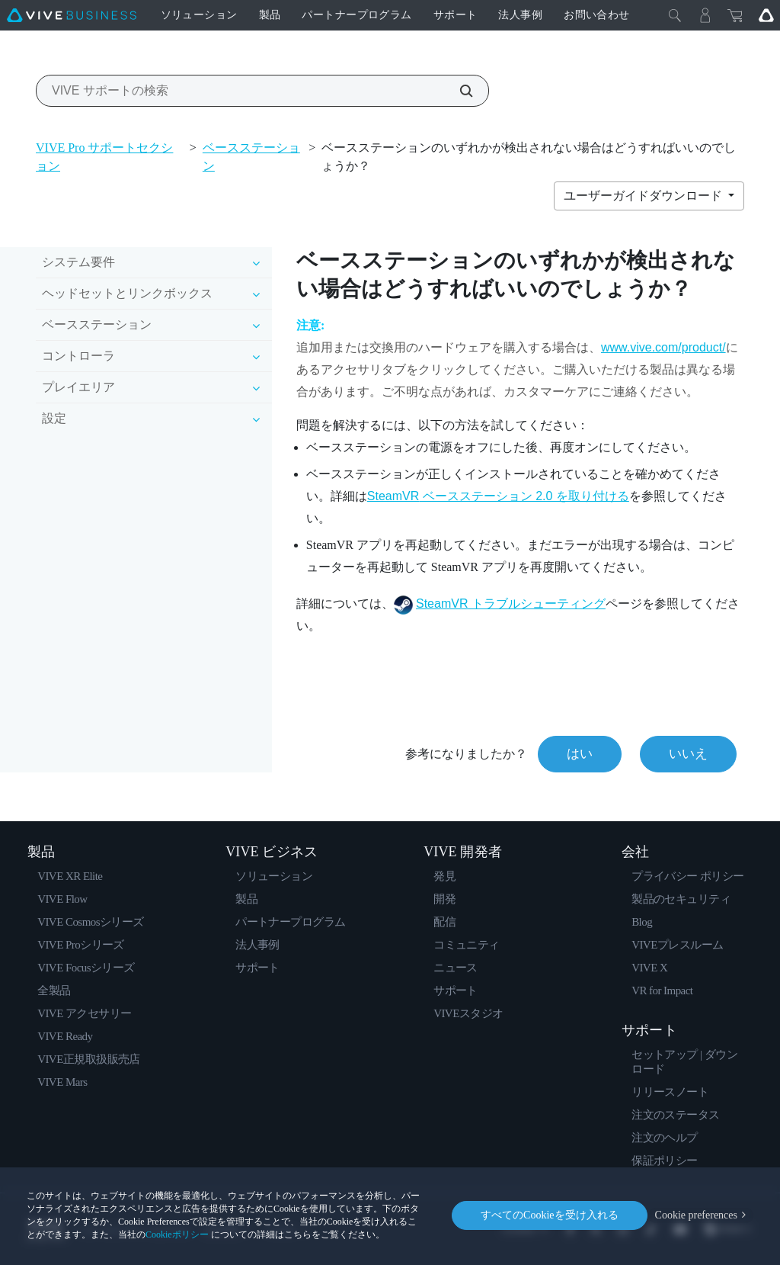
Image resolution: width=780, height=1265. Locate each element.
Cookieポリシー (177, 1234)
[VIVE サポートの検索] (458, 90)
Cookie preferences (696, 1215)
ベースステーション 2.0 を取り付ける (498, 496)
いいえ (688, 753)
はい (580, 753)
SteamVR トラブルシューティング (511, 603)
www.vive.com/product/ (663, 347)
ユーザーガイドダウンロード (644, 195)
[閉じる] (675, 15)
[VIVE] (71, 15)
